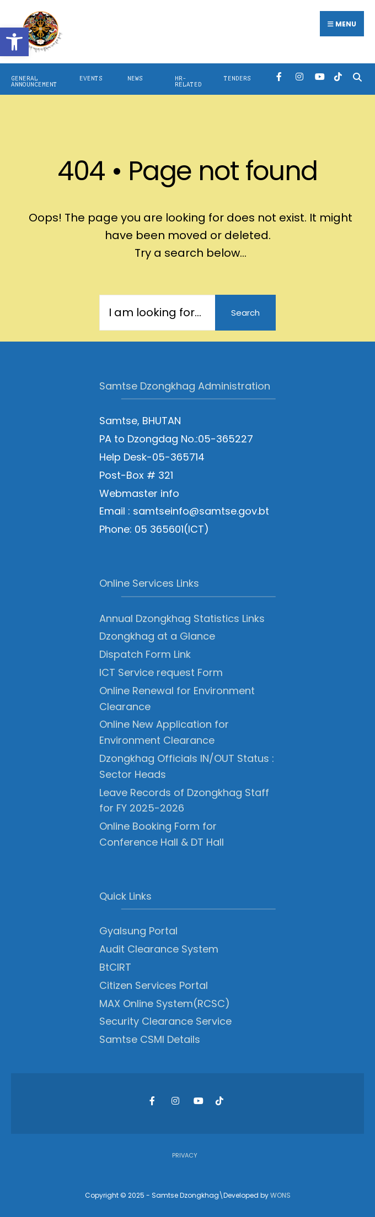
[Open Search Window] (357, 76)
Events (91, 78)
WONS (280, 1195)
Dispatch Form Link (145, 654)
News (135, 78)
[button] (14, 42)
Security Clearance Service (165, 1021)
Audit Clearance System (158, 949)
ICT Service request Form (161, 672)
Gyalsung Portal (138, 931)
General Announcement (34, 81)
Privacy (184, 1155)
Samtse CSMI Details (149, 1039)
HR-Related (188, 81)
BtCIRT (115, 967)
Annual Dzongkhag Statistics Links (182, 618)
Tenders (237, 78)
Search (245, 312)
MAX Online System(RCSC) (164, 1003)
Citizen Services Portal (153, 985)
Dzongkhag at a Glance (157, 636)
